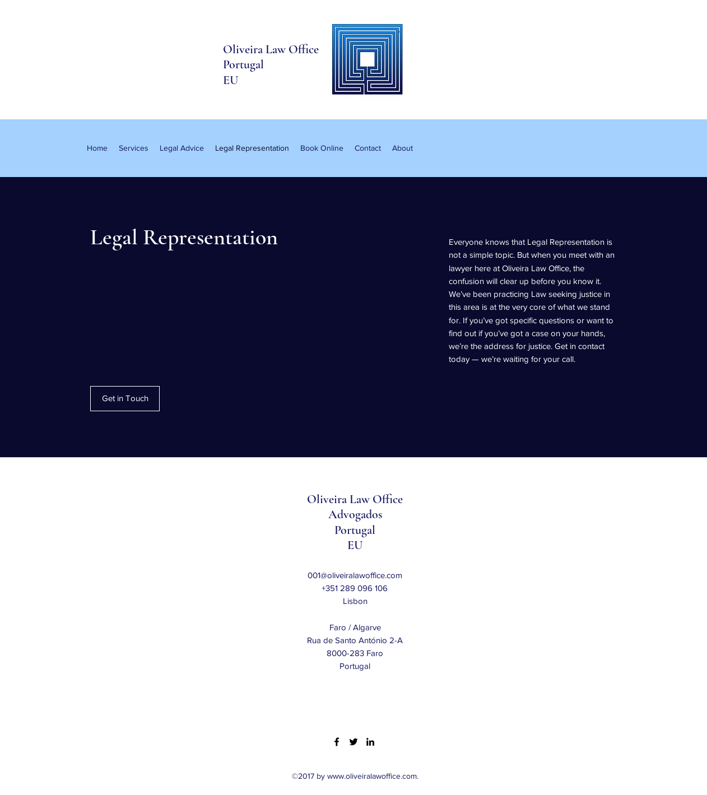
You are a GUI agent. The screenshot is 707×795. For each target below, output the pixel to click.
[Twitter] (353, 741)
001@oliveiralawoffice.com (355, 575)
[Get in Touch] (125, 398)
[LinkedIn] (370, 741)
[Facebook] (336, 741)
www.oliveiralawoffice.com (372, 775)
